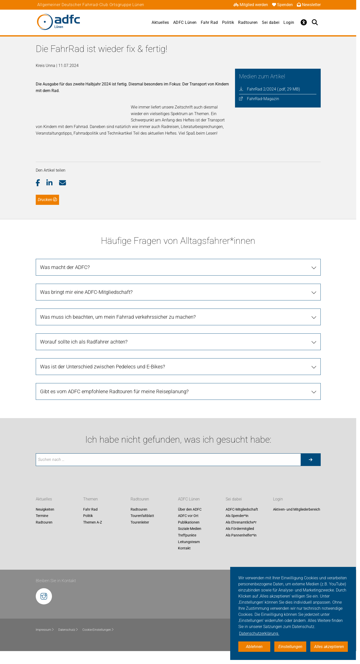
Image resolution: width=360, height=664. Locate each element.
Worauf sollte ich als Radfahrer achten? (84, 355)
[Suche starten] (310, 472)
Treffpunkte (187, 548)
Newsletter (309, 4)
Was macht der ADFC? (65, 280)
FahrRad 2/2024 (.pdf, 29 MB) (273, 89)
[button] (41, 196)
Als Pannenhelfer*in (241, 548)
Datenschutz (68, 642)
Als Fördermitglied (240, 542)
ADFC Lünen (185, 22)
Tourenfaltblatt (142, 529)
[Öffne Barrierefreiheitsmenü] (304, 22)
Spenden (282, 4)
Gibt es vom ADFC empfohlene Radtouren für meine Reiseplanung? (114, 404)
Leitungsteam (189, 555)
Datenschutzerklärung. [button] (259, 633)
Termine (42, 529)
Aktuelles (160, 22)
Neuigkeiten (45, 522)
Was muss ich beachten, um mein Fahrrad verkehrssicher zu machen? (118, 330)
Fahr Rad (209, 22)
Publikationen (189, 535)
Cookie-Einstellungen (98, 642)
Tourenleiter (140, 535)
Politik (228, 22)
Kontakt (184, 561)
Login (288, 22)
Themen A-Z (92, 535)
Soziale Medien (189, 542)
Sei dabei (271, 22)
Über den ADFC (190, 522)
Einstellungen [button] (290, 646)
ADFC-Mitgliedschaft (242, 522)
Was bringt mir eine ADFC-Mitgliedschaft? (86, 305)
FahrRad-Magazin (263, 98)
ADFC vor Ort (188, 529)
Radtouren (248, 22)
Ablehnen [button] (254, 646)
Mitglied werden (250, 4)
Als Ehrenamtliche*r (241, 535)
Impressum (45, 642)
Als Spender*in (237, 529)
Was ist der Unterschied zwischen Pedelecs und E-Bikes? (102, 379)
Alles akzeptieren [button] (329, 646)
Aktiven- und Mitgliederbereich (296, 522)
